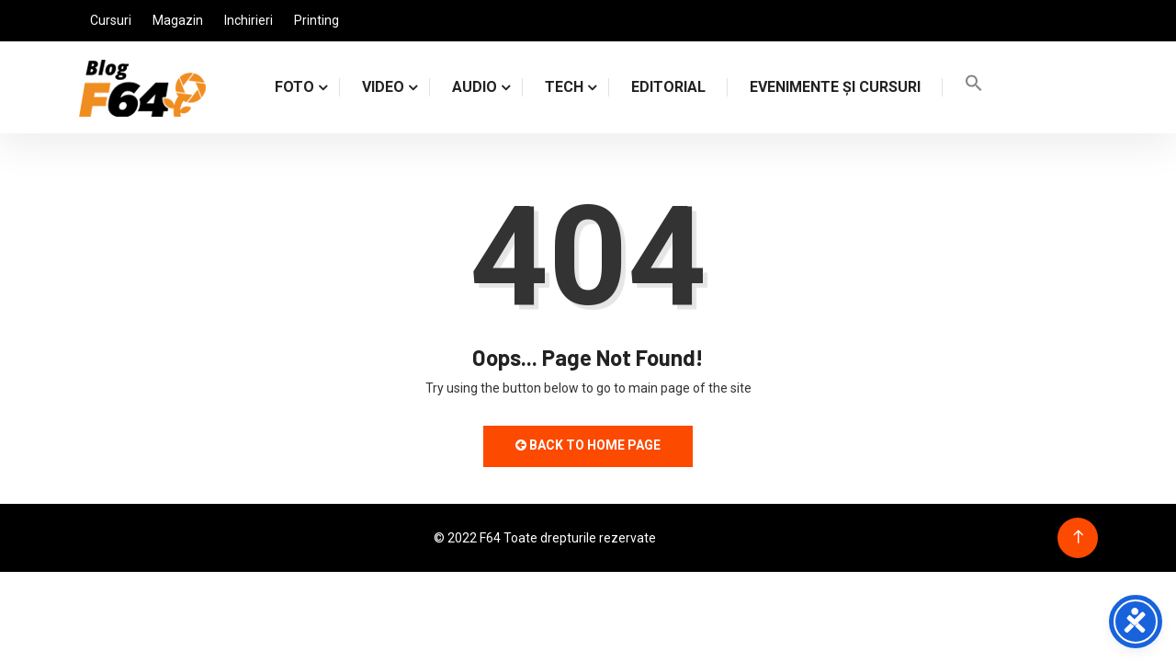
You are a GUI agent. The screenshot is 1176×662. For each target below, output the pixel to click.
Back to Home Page (588, 445)
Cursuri (110, 20)
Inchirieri (248, 20)
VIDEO (383, 87)
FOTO (294, 87)
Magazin (178, 20)
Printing (316, 20)
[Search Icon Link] (974, 87)
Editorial (668, 87)
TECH (564, 87)
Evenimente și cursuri (835, 87)
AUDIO (474, 87)
